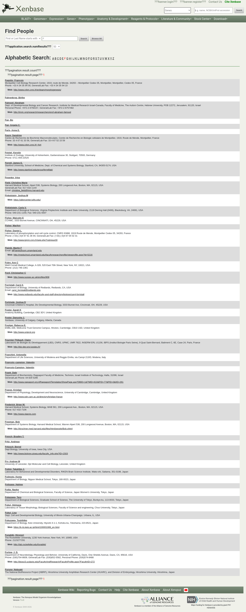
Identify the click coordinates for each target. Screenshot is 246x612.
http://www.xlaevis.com (24, 414)
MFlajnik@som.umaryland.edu (27, 250)
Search (239, 10)
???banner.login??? (166, 1)
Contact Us (215, 1)
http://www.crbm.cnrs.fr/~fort (27, 144)
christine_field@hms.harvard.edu (28, 190)
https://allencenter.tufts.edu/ (27, 199)
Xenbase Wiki (66, 590)
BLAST (25, 18)
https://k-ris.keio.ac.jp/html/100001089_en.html (36, 527)
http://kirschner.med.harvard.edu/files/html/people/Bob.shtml (42, 428)
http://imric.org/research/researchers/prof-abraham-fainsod (42, 112)
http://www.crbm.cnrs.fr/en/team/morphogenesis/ (37, 89)
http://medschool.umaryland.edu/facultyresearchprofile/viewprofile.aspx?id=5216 (52, 254)
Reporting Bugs (86, 590)
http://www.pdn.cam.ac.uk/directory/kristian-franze (38, 396)
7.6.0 (22, 600)
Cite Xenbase (131, 590)
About (172, 590)
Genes (71, 18)
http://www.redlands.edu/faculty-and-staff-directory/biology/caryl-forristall (48, 294)
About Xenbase (151, 590)
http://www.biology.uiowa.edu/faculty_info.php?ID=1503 (40, 453)
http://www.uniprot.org (24, 332)
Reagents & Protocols (144, 18)
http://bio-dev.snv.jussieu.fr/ (26, 347)
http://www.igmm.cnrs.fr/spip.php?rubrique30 (35, 240)
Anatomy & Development (112, 18)
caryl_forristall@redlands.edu (26, 290)
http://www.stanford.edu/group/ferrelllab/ (33, 169)
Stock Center (202, 18)
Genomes (39, 18)
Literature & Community (175, 18)
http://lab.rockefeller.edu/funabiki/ (29, 544)
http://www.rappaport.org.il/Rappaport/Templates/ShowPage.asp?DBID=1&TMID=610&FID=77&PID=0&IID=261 (68, 382)
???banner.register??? (193, 1)
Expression (56, 18)
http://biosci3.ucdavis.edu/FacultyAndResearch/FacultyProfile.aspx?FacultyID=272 (54, 561)
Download (220, 18)
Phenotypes (86, 18)
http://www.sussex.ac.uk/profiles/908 (31, 277)
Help (117, 590)
